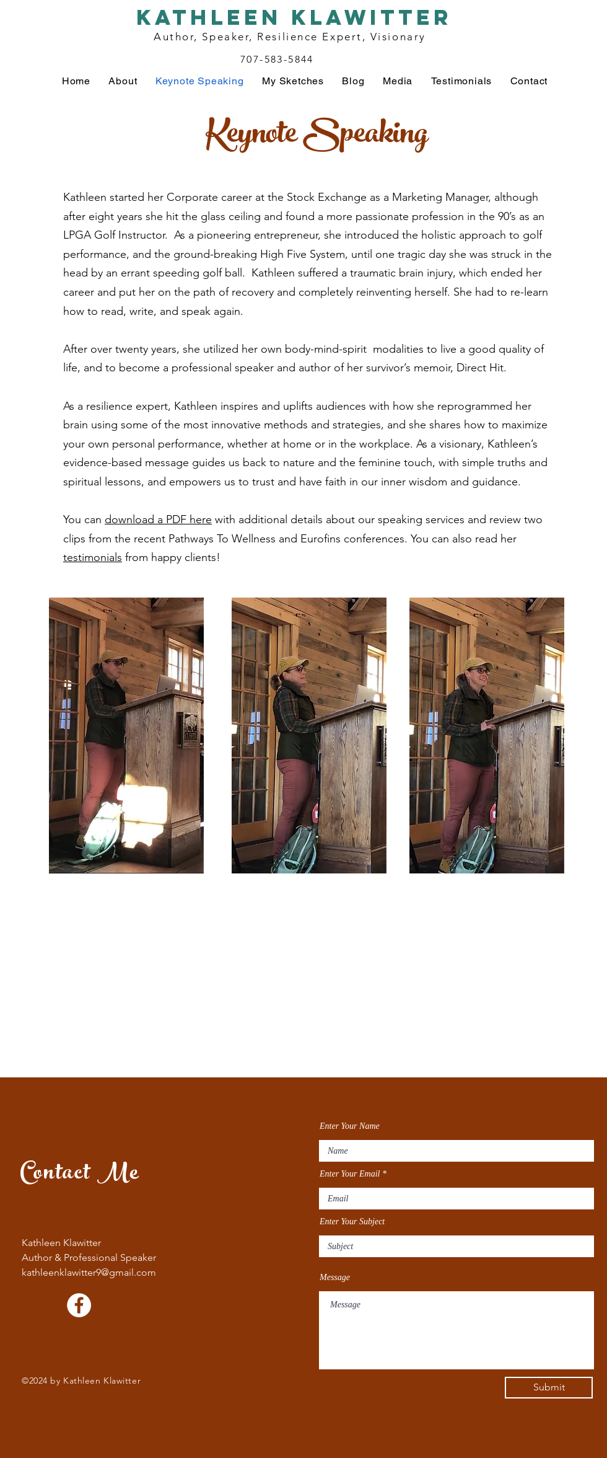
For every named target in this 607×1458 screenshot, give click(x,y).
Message (335, 1277)
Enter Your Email (350, 1174)
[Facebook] (79, 1305)
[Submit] (549, 1387)
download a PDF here (158, 519)
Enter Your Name (350, 1126)
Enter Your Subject (352, 1221)
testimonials (92, 557)
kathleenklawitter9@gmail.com (89, 1272)
